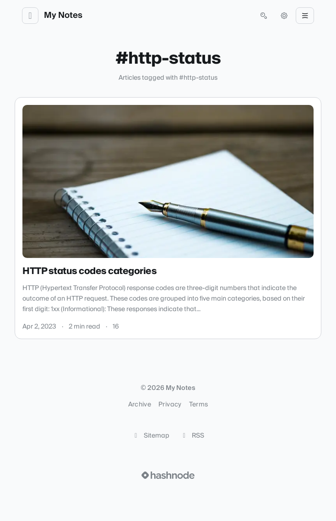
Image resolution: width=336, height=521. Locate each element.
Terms (198, 404)
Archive (139, 404)
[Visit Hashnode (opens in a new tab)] (168, 475)
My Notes (63, 15)
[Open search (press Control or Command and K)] (263, 15)
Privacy (169, 404)
